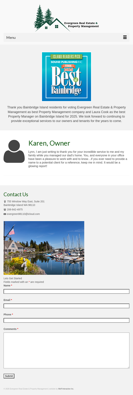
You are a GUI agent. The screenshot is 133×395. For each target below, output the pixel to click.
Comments (11, 329)
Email (8, 300)
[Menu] (66, 37)
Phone (8, 314)
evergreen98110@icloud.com (22, 214)
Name (8, 285)
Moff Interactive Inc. (66, 389)
